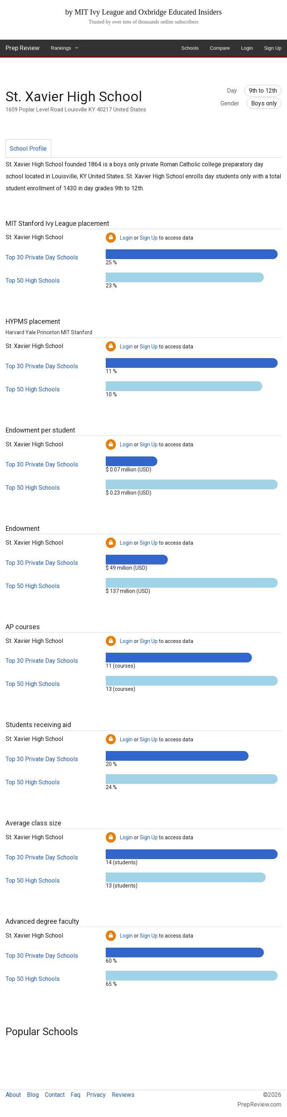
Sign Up (272, 48)
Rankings (61, 48)
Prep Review (23, 48)
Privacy (96, 1094)
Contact (55, 1094)
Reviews (123, 1094)
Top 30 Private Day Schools (42, 257)
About (13, 1094)
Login (247, 48)
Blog (33, 1094)
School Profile (28, 148)
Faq (75, 1094)
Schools (189, 48)
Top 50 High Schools (33, 280)
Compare (219, 48)
